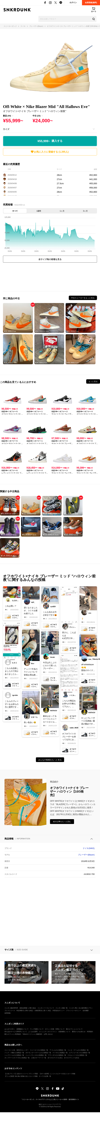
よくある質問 (32, 1031)
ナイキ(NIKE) (89, 848)
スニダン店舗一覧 (62, 1008)
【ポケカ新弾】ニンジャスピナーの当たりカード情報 (57, 1074)
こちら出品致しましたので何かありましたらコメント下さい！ (11, 671)
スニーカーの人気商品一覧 (39, 1050)
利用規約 (90, 1031)
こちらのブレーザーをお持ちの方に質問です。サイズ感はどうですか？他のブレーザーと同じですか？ (11, 704)
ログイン (73, 3)
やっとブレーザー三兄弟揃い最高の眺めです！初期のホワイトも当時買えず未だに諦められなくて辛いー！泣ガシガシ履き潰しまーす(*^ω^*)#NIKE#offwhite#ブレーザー (88, 721)
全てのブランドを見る (71, 1058)
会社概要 (86, 1010)
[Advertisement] (50, 277)
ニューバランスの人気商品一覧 (36, 1055)
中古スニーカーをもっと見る (83, 298)
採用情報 (8, 1013)
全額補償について (64, 1031)
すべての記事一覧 (45, 1076)
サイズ (6, 129)
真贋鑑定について (23, 1029)
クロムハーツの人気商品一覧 (77, 1055)
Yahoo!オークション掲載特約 (32, 1034)
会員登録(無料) (91, 3)
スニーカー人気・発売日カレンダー (17, 1050)
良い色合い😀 (30, 722)
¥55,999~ (50, 141)
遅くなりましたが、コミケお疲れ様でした (31, 611)
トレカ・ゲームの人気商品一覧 (78, 1050)
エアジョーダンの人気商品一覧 (79, 1052)
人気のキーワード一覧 (38, 1058)
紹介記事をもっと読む (62, 822)
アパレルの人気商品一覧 (58, 1050)
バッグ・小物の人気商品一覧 (14, 1052)
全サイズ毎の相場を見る (50, 259)
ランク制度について (37, 1029)
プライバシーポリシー (73, 1010)
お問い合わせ (48, 1034)
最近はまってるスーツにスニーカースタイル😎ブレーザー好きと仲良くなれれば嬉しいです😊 (50, 719)
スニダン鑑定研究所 (11, 1008)
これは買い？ (11, 606)
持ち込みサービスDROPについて (16, 1031)
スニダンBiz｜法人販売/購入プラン (81, 1008)
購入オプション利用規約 (13, 1034)
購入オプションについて (74, 1029)
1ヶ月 (62, 211)
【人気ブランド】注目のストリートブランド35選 (21, 1074)
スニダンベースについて (46, 1008)
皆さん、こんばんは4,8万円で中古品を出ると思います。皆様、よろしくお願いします (69, 635)
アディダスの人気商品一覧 (57, 1055)
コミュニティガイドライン (48, 1031)
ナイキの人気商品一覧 (60, 1052)
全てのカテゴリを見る (55, 1058)
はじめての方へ (10, 1029)
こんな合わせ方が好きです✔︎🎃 (50, 613)
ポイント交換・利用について (55, 1029)
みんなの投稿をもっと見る (50, 760)
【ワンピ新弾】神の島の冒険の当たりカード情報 (21, 1076)
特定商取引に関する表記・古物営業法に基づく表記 (34, 1010)
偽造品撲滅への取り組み (28, 1008)
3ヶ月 (85, 211)
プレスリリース (10, 1010)
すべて (15, 211)
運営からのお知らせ (78, 1031)
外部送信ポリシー (59, 1010)
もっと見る (93, 381)
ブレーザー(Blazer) (86, 855)
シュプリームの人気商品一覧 (14, 1055)
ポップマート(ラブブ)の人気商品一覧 (17, 1058)
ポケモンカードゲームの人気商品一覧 (38, 1052)
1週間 (38, 211)
